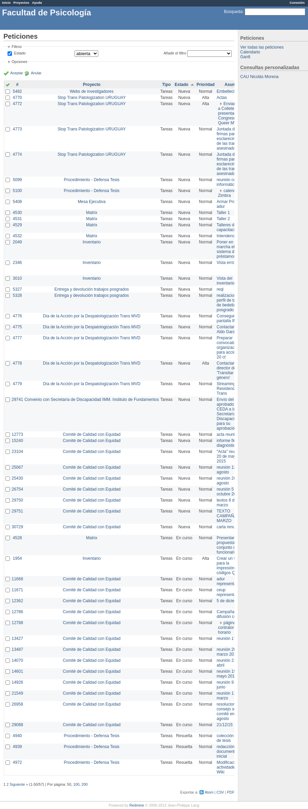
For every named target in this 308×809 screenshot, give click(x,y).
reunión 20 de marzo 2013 (229, 652)
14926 (17, 682)
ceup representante (229, 592)
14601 (17, 671)
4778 (17, 363)
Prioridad (205, 84)
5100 (17, 190)
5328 (17, 295)
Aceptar (16, 73)
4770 (17, 97)
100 (76, 784)
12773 (17, 434)
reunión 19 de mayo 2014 (229, 674)
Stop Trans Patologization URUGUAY (91, 97)
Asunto (231, 84)
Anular (36, 73)
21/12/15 (225, 724)
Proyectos (21, 2)
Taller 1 (223, 212)
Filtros (17, 47)
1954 (17, 558)
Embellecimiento (232, 91)
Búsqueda (233, 11)
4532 (17, 235)
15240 (17, 440)
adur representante (229, 581)
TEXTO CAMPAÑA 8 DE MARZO (232, 516)
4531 (17, 218)
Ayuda (37, 2)
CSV (220, 792)
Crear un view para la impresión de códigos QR (229, 565)
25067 (17, 467)
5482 (17, 91)
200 (84, 784)
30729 (17, 526)
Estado (20, 53)
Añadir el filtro (175, 53)
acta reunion (228, 434)
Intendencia (227, 235)
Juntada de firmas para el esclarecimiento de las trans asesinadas (231, 139)
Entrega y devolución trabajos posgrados (91, 289)
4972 (17, 762)
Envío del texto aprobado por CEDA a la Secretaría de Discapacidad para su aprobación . (230, 414)
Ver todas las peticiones (262, 47)
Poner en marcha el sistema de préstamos (226, 249)
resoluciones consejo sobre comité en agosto (229, 711)
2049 (17, 242)
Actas (222, 97)
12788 (17, 622)
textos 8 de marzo (227, 502)
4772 (17, 103)
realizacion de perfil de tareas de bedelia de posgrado (230, 302)
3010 (17, 278)
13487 (17, 649)
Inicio (6, 2)
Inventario (91, 242)
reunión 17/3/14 (231, 638)
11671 (17, 589)
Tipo (166, 84)
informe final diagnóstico (228, 443)
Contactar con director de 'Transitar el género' (229, 370)
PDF (230, 792)
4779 (17, 383)
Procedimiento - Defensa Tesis (92, 179)
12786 (17, 611)
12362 (17, 600)
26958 (17, 704)
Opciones (19, 62)
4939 (17, 746)
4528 (17, 537)
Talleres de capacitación (228, 227)
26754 (17, 489)
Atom (209, 792)
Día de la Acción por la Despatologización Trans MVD (91, 316)
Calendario (250, 52)
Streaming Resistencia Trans (227, 388)
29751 (17, 511)
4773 (17, 129)
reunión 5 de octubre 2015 (229, 491)
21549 (17, 693)
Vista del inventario (225, 281)
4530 (17, 212)
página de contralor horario (230, 627)
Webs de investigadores (92, 91)
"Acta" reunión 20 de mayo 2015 (230, 456)
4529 (17, 225)
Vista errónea (229, 262)
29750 (17, 500)
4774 (17, 154)
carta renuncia (230, 526)
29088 (17, 724)
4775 (17, 327)
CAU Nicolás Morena (259, 76)
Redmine (136, 805)
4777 (17, 338)
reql (220, 289)
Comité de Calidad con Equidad (91, 434)
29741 (17, 399)
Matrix (91, 212)
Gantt (245, 56)
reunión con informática (227, 182)
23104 (17, 451)
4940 (17, 735)
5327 (17, 289)
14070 (17, 660)
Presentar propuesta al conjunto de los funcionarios (230, 545)
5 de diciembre (230, 600)
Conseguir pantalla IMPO (230, 318)
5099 (17, 179)
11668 (17, 579)
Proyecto (91, 84)
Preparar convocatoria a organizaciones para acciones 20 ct (230, 347)
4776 (17, 316)
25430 (17, 478)
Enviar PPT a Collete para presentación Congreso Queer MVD (231, 113)
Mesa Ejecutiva (91, 201)
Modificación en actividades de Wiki (231, 767)
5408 (17, 201)
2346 (17, 262)
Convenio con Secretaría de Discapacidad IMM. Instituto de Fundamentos (91, 399)
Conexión (297, 2)
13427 (17, 638)
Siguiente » (19, 784)
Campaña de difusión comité (230, 614)
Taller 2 (223, 218)
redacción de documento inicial (228, 751)
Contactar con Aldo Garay (229, 329)
